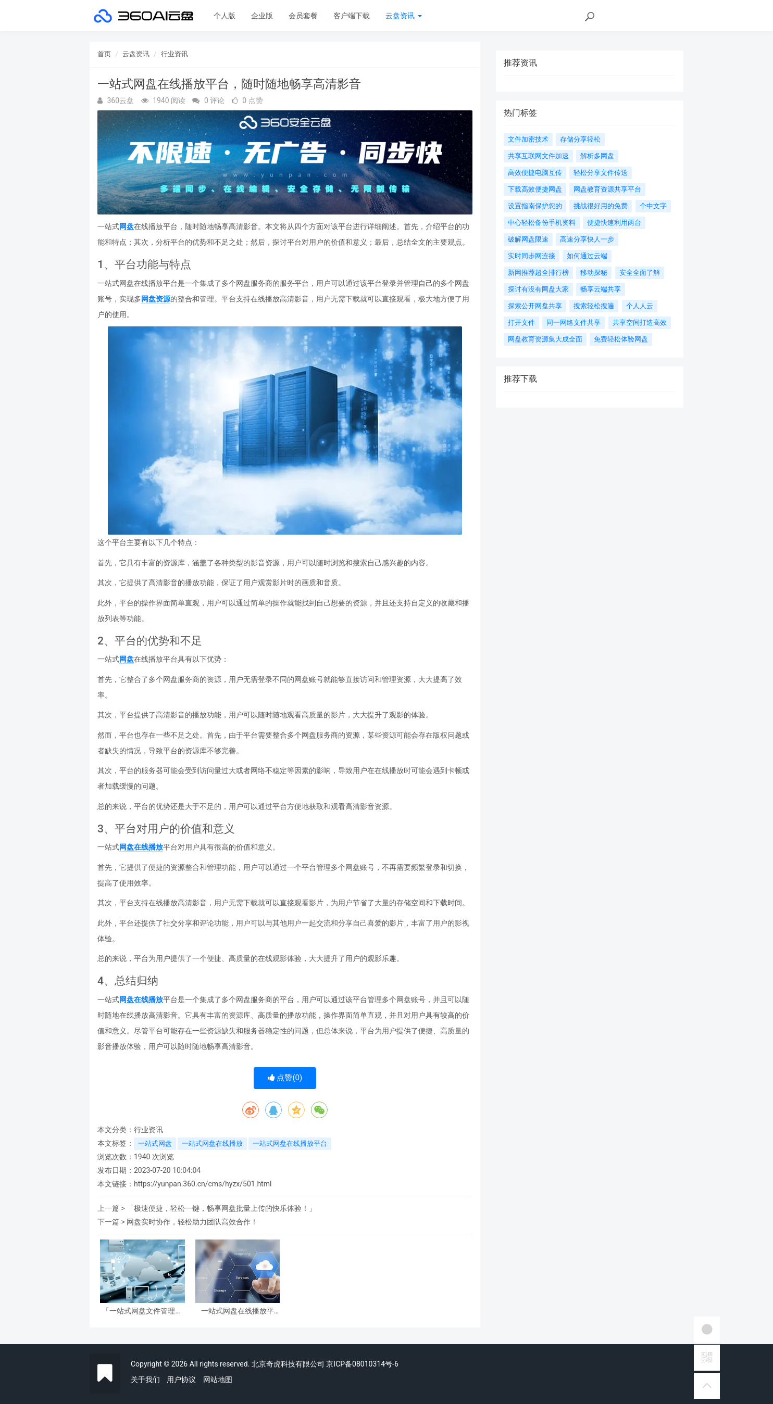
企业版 (262, 15)
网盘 (126, 226)
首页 (104, 54)
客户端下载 (351, 15)
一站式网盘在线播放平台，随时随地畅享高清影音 (237, 1311)
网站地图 (217, 1379)
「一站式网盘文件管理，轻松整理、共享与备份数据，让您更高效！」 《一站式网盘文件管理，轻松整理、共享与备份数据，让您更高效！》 (142, 1311)
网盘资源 (155, 299)
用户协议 (181, 1379)
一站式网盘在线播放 (212, 1143)
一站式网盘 (155, 1143)
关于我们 (145, 1379)
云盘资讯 (403, 15)
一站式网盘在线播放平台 (290, 1143)
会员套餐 (303, 15)
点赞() (285, 1077)
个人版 (224, 15)
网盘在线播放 (141, 847)
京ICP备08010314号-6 (362, 1364)
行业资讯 (174, 54)
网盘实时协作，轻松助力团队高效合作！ (192, 1222)
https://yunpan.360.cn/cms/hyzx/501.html (202, 1184)
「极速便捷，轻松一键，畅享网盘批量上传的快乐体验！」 (221, 1208)
